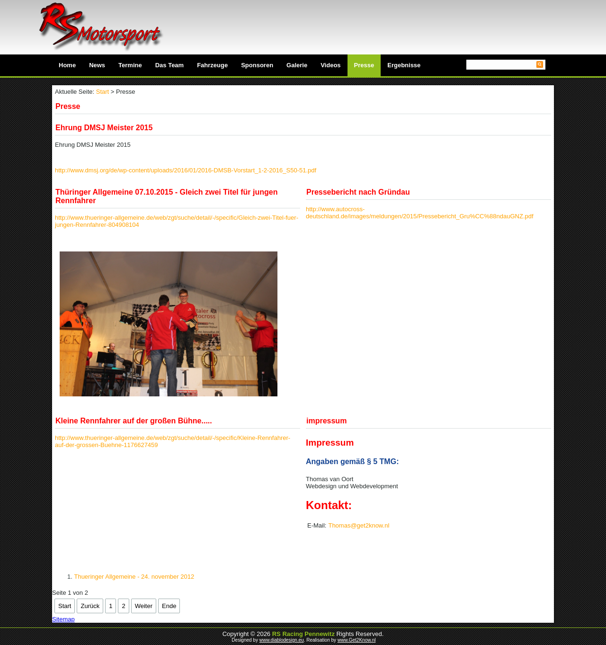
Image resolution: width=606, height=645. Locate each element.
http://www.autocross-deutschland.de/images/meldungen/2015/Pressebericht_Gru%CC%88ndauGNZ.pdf (420, 213)
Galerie (296, 65)
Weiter (143, 605)
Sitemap (63, 619)
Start (102, 91)
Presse (364, 65)
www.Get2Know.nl (357, 640)
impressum (326, 421)
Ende (169, 605)
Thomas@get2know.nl (358, 525)
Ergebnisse (403, 65)
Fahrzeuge (212, 65)
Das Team (169, 65)
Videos (330, 65)
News (97, 65)
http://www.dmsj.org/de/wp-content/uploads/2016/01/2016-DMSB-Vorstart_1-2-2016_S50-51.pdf (185, 170)
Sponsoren (257, 65)
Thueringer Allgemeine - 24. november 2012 (134, 576)
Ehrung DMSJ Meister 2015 (103, 128)
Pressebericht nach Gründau (358, 192)
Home (67, 65)
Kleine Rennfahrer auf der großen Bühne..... (133, 421)
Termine (130, 65)
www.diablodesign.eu (281, 640)
